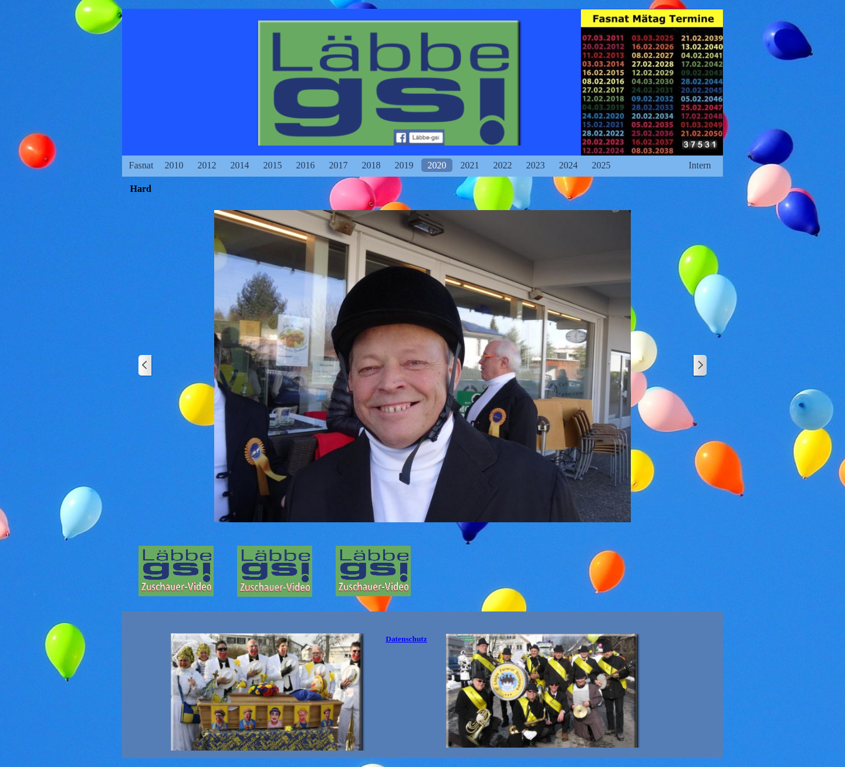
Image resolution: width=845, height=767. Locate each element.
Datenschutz (406, 638)
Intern (699, 165)
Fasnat (141, 165)
